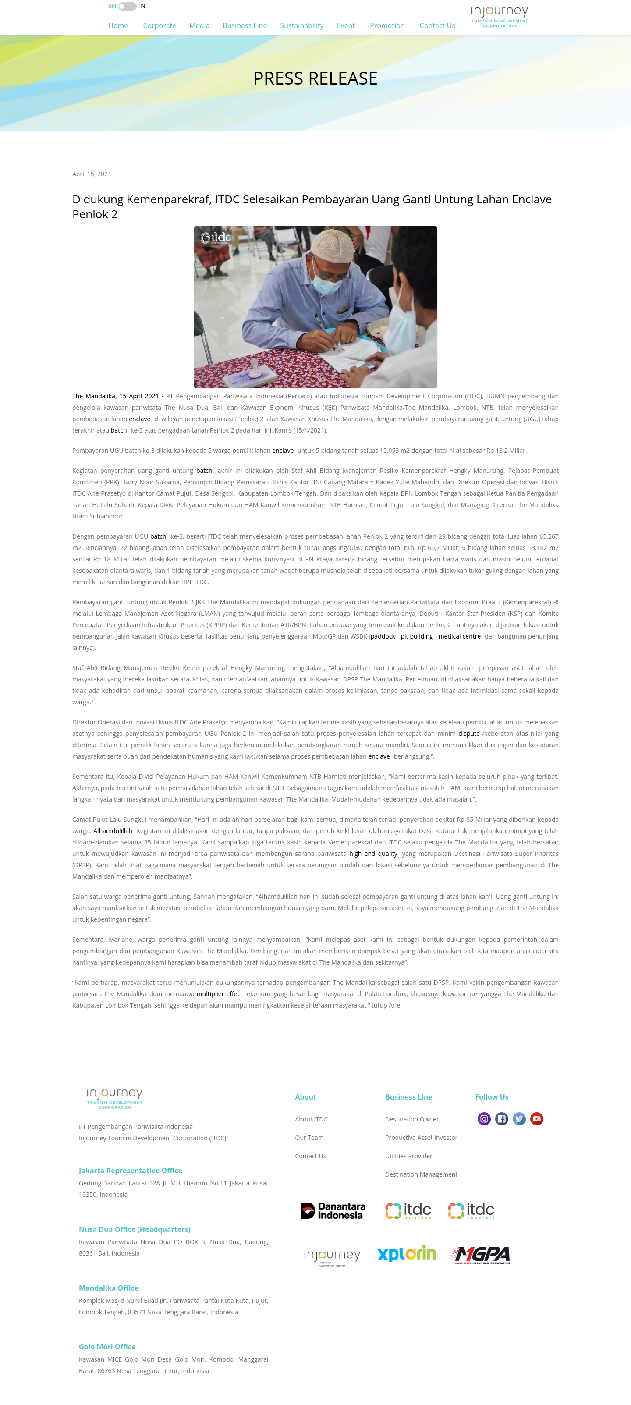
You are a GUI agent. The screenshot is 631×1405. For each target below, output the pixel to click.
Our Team (309, 1137)
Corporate (159, 25)
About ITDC (311, 1119)
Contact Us (438, 25)
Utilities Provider (408, 1156)
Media (199, 25)
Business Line (245, 25)
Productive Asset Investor (421, 1137)
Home (119, 25)
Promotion (388, 25)
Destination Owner (412, 1119)
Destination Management (421, 1174)
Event (347, 25)
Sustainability (302, 25)
